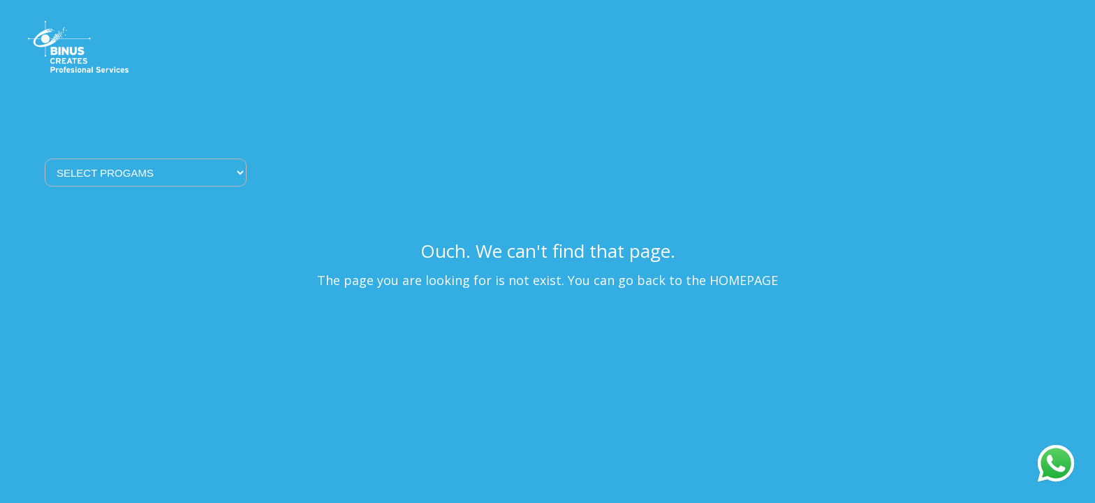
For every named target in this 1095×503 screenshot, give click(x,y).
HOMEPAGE (744, 280)
